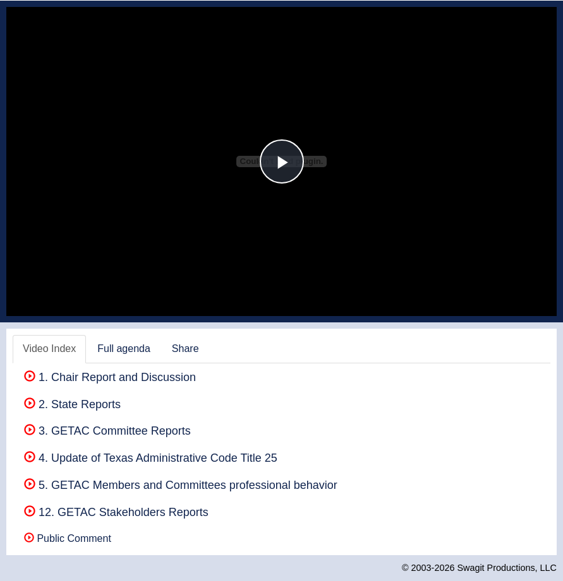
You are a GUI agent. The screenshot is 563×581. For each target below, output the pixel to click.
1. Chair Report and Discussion (110, 377)
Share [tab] (185, 348)
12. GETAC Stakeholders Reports (116, 512)
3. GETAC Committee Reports (107, 431)
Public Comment (67, 538)
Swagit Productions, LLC (507, 568)
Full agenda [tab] (123, 348)
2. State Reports (72, 404)
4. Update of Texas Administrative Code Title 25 (150, 458)
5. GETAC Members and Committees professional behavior (180, 485)
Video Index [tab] (49, 348)
